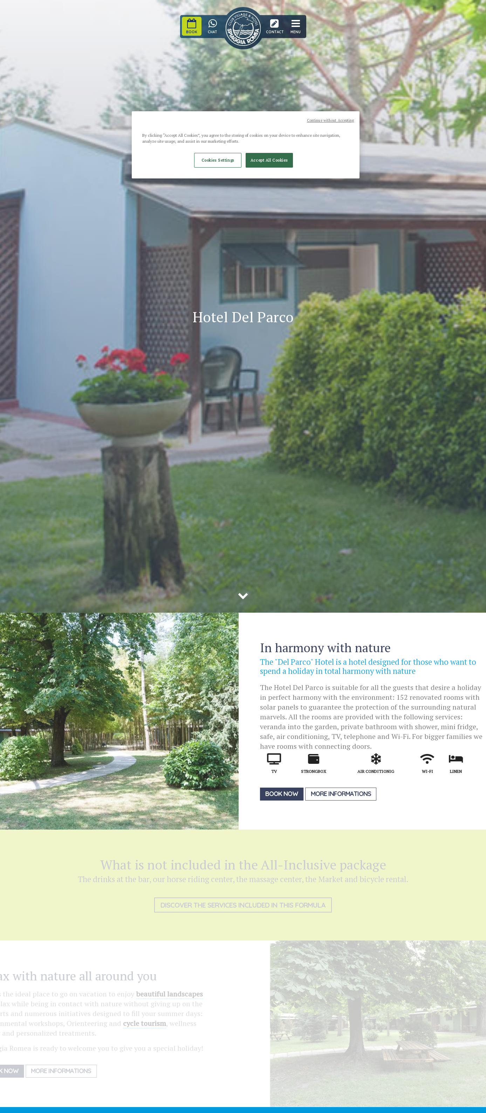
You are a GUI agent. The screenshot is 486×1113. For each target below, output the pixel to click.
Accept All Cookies (269, 160)
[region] (246, 144)
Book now (284, 794)
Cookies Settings (217, 160)
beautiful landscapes (163, 994)
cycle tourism (138, 1023)
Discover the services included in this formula (243, 905)
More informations (344, 794)
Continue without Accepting (330, 120)
